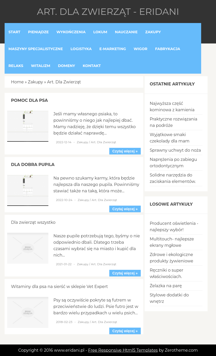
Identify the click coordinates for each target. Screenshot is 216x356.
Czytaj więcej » (125, 151)
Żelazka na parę (166, 285)
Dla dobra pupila (33, 164)
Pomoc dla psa (29, 100)
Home (17, 82)
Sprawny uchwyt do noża (175, 150)
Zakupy (35, 82)
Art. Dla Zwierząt (64, 82)
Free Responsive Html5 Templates (123, 350)
